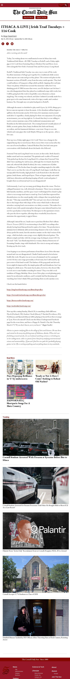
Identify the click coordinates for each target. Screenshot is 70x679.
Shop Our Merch (28, 17)
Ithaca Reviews (39, 673)
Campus (17, 673)
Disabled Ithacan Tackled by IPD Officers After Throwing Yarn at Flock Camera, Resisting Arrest (35, 638)
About (54, 667)
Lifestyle (35, 671)
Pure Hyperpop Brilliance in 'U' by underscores (19, 377)
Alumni (54, 671)
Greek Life (38, 675)
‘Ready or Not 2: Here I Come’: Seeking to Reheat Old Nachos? (47, 378)
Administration (19, 671)
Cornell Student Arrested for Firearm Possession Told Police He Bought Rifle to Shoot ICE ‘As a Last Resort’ (35, 506)
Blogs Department (10, 36)
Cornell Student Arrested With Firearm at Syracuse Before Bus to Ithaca (35, 458)
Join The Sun (56, 677)
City (16, 669)
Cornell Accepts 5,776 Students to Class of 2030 (20, 594)
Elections (17, 675)
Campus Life (38, 677)
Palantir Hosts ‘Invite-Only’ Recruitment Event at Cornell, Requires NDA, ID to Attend (35, 551)
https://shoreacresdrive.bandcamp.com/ (22, 300)
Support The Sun (41, 17)
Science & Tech (38, 667)
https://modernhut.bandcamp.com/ (20, 306)
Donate (56, 673)
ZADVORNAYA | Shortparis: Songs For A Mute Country (18, 403)
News (15, 667)
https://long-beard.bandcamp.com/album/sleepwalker (27, 289)
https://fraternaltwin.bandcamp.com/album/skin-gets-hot (28, 295)
